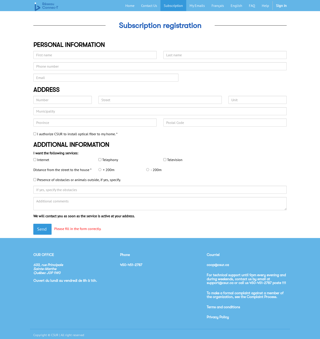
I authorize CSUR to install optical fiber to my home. (76, 134)
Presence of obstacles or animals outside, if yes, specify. (79, 180)
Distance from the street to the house (61, 169)
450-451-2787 (260, 283)
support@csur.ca (220, 283)
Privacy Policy (218, 317)
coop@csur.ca (218, 265)
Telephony (110, 159)
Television (174, 159)
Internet (43, 159)
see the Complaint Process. (256, 297)
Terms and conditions (223, 307)
